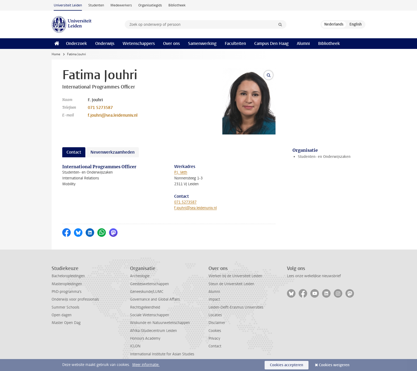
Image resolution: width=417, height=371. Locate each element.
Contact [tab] (73, 152)
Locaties (215, 315)
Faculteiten (235, 43)
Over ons (171, 43)
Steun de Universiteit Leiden (231, 283)
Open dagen (62, 315)
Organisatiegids (150, 5)
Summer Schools (65, 307)
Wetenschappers (139, 43)
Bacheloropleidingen (68, 276)
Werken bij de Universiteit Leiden (235, 276)
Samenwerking (202, 43)
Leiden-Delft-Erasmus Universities (235, 307)
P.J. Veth (180, 172)
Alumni (303, 43)
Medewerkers (121, 5)
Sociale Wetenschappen (149, 315)
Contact (214, 346)
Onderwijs (104, 43)
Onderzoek (76, 43)
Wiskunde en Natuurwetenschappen (160, 322)
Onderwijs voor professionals (75, 299)
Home (56, 54)
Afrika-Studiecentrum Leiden (153, 330)
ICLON (135, 346)
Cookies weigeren (334, 365)
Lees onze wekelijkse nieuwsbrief (314, 276)
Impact (214, 299)
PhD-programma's (66, 291)
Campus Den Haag (271, 43)
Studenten (96, 5)
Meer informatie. (146, 364)
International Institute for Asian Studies (162, 354)
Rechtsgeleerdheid (145, 307)
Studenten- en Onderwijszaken (324, 156)
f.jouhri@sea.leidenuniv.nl (112, 115)
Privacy (214, 338)
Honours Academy (145, 338)
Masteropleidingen (67, 283)
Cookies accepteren (286, 365)
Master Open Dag (66, 322)
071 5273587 (100, 107)
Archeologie (139, 276)
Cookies (214, 330)
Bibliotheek (177, 5)
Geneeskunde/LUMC (146, 291)
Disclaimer (216, 322)
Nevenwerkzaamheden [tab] (112, 152)
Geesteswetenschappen (149, 283)
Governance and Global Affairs (155, 299)
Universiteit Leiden (68, 5)
